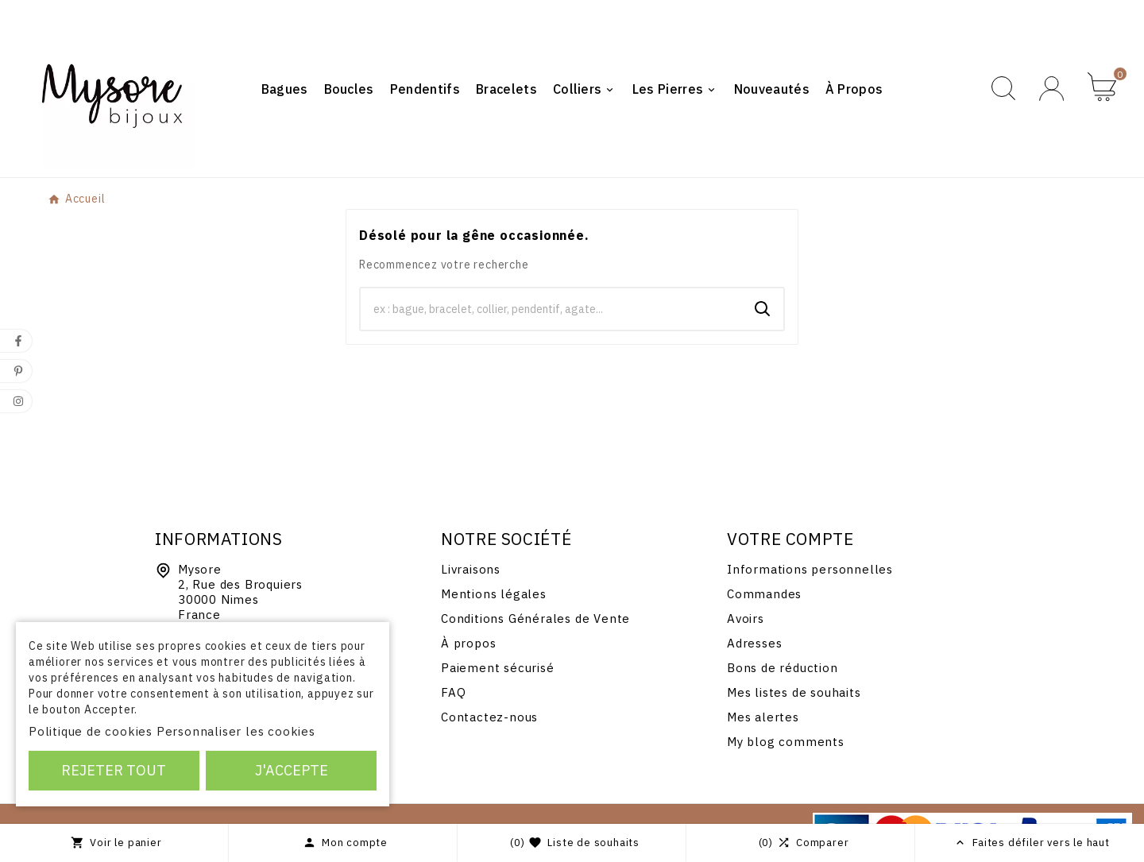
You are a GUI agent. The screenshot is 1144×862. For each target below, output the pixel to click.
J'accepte (291, 770)
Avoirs (745, 618)
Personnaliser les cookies (236, 731)
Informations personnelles (810, 569)
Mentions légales (494, 593)
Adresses (754, 643)
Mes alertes (763, 717)
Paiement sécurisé (498, 667)
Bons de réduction (782, 667)
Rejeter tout (113, 770)
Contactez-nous (489, 717)
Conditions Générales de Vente (535, 618)
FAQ (453, 692)
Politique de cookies (91, 731)
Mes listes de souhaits (794, 692)
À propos (468, 643)
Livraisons (470, 569)
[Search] (763, 309)
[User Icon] (1051, 88)
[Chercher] (551, 309)
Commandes (764, 593)
